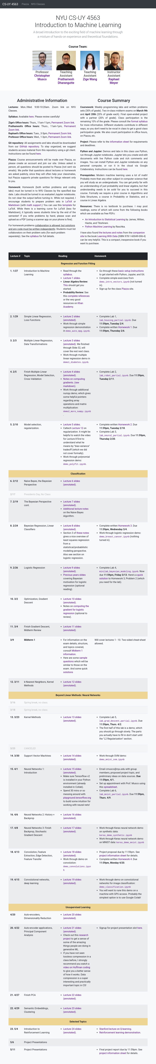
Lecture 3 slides (71, 340)
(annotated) (69, 320)
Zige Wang (90, 79)
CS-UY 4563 (10, 4)
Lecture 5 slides (71, 424)
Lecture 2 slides (71, 316)
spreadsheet (110, 787)
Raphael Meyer (113, 81)
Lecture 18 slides (72, 852)
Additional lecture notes (76, 508)
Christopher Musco (42, 77)
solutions (68, 672)
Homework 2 (125, 424)
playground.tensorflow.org (77, 797)
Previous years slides (74, 574)
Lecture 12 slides (72, 681)
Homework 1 (125, 327)
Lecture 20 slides (72, 914)
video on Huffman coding (76, 967)
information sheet (119, 141)
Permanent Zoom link (62, 122)
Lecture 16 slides (72, 814)
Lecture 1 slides (71, 278)
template (67, 205)
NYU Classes (38, 4)
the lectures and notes (111, 232)
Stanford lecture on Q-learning (115, 1029)
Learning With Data (107, 236)
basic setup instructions (131, 270)
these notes (83, 532)
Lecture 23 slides (72, 1008)
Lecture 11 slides (72, 626)
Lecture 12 (77, 428)
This (65, 285)
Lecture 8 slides (71, 525)
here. (31, 116)
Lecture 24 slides (72, 1029)
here (139, 927)
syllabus (34, 236)
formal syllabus (139, 121)
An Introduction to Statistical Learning (105, 219)
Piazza (25, 4)
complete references (79, 296)
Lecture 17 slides (72, 828)
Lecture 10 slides (72, 599)
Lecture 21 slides (72, 927)
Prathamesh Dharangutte (66, 81)
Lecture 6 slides (71, 481)
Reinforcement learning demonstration (119, 1032)
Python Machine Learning (98, 226)
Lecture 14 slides (72, 755)
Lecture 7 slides (71, 501)
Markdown (14, 205)
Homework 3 (125, 525)
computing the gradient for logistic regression (76, 610)
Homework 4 (125, 859)
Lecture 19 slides (72, 879)
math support (34, 205)
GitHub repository (29, 146)
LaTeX (68, 201)
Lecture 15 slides (72, 769)
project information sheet (112, 855)
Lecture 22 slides (72, 995)
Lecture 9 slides (71, 567)
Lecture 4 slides (71, 371)
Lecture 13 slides (72, 717)
